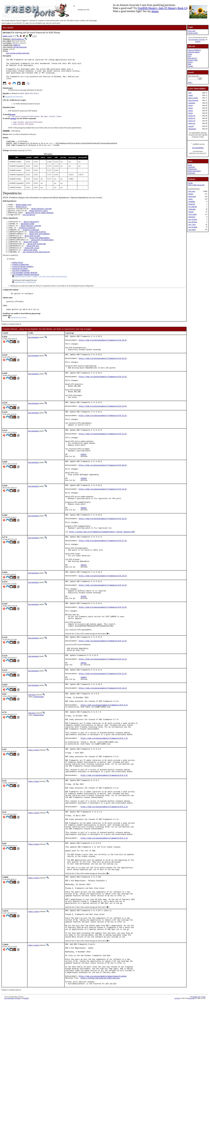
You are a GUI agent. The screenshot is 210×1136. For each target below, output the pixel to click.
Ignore (190, 199)
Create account (193, 33)
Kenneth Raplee (38, 776)
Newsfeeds (191, 173)
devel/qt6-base (30, 263)
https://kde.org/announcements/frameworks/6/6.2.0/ (104, 908)
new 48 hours (192, 222)
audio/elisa (17, 276)
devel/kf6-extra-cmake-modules (40, 222)
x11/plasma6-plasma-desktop (24, 288)
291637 (83, 493)
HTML (195, 1131)
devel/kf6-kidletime (36, 256)
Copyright (177, 1133)
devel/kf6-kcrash (32, 247)
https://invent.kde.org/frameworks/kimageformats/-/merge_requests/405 (102, 584)
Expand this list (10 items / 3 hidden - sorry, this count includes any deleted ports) (40, 292)
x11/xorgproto (29, 224)
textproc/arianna (20, 283)
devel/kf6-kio (33, 258)
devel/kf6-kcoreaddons (39, 245)
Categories (191, 167)
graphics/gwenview (20, 278)
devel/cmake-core (23, 212)
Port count (191, 191)
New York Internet (193, 39)
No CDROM (192, 207)
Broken (190, 194)
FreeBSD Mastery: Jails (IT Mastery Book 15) (163, 8)
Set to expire (192, 214)
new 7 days (192, 224)
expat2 (190, 95)
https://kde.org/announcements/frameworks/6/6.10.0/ (103, 768)
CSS (199, 1131)
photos (155, 11)
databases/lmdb (27, 233)
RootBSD (197, 41)
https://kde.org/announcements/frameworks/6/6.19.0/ (103, 533)
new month (192, 230)
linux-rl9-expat (193, 100)
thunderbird (192, 129)
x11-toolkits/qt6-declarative (36, 265)
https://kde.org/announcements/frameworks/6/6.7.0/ (104, 826)
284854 (83, 755)
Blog (189, 64)
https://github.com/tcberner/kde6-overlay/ (100, 1111)
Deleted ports (192, 169)
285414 (83, 738)
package (13, 124)
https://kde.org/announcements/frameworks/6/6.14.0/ (103, 673)
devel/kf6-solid (32, 261)
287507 (83, 660)
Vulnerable (192, 209)
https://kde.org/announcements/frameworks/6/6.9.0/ (104, 787)
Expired (191, 212)
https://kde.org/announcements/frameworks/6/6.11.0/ (103, 751)
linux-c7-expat (193, 98)
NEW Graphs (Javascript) (196, 185)
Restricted (191, 204)
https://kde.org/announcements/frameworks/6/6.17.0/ (103, 594)
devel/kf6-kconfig (37, 243)
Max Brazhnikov (33, 354)
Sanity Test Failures (194, 171)
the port (12, 120)
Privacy (190, 62)
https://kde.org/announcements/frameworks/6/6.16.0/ (103, 636)
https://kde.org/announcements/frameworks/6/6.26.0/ (103, 358)
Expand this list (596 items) (14, 102)
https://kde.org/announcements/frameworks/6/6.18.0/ (103, 568)
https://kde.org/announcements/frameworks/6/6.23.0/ (103, 436)
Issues (190, 54)
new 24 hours (192, 219)
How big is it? (192, 58)
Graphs (190, 183)
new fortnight (192, 227)
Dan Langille (191, 1133)
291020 (83, 521)
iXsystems (202, 39)
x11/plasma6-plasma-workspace (25, 290)
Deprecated (192, 196)
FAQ (189, 56)
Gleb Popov (32, 774)
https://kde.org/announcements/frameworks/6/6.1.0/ (104, 946)
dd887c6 (16, 45)
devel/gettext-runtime (41, 217)
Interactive (191, 217)
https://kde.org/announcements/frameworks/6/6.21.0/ (103, 468)
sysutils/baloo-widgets (22, 281)
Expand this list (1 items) (18, 334)
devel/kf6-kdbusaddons (39, 249)
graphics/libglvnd (27, 238)
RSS (204, 1131)
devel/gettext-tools (38, 219)
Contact (190, 66)
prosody (191, 126)
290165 (83, 556)
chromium (191, 103)
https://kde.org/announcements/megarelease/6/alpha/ (103, 1109)
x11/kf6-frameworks (21, 285)
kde (14, 47)
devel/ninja (21, 215)
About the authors (194, 52)
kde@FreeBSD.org (18, 39)
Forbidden (191, 201)
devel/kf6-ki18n (31, 254)
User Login (191, 31)
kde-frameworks (21, 47)
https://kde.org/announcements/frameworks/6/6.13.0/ (103, 712)
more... (190, 82)
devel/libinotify (31, 231)
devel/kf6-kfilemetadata (42, 252)
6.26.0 (5, 36)
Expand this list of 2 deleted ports (25, 298)
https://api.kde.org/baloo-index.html (17, 53)
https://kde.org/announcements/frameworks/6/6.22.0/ (103, 446)
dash (189, 93)
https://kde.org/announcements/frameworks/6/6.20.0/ (103, 505)
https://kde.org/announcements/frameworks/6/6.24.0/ (103, 401)
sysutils (9, 36)
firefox (190, 105)
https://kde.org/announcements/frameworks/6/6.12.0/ (103, 734)
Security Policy (193, 60)
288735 (83, 624)
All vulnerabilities (198, 148)
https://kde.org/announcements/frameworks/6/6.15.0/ (103, 647)
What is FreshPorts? (194, 50)
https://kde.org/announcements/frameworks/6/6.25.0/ (103, 379)
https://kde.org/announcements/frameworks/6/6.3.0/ (104, 871)
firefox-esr (191, 116)
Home (190, 165)
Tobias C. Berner (33, 840)
